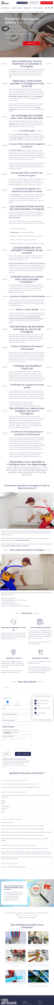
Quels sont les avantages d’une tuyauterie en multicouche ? (15, 946)
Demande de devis (13, 43)
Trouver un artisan (38, 8)
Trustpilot (6, 687)
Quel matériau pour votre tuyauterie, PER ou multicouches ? (38, 986)
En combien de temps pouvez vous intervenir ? (14, 780)
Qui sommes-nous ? (5, 8)
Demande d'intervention (46, 2)
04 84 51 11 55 (31, 43)
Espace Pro (40, 1003)
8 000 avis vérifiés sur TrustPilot (28, 915)
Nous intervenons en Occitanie (9, 863)
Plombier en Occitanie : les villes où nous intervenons (21, 11)
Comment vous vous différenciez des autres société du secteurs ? (19, 845)
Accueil (5, 11)
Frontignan (31, 96)
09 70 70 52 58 (23, 3)
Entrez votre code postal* (8, 720)
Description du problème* (8, 736)
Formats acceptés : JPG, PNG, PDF (10, 730)
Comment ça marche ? (17, 8)
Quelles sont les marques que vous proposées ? (14, 792)
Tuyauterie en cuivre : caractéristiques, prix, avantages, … (38, 965)
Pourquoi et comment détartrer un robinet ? (15, 964)
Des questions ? (27, 8)
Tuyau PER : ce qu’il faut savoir (16, 983)
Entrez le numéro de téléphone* (9, 714)
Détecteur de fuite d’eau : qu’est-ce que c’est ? (38, 946)
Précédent (6, 753)
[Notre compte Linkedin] (46, 8)
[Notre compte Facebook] (49, 8)
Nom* (3, 708)
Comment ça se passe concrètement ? (12, 819)
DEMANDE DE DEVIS (34, 2)
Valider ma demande (23, 754)
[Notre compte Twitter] (52, 8)
